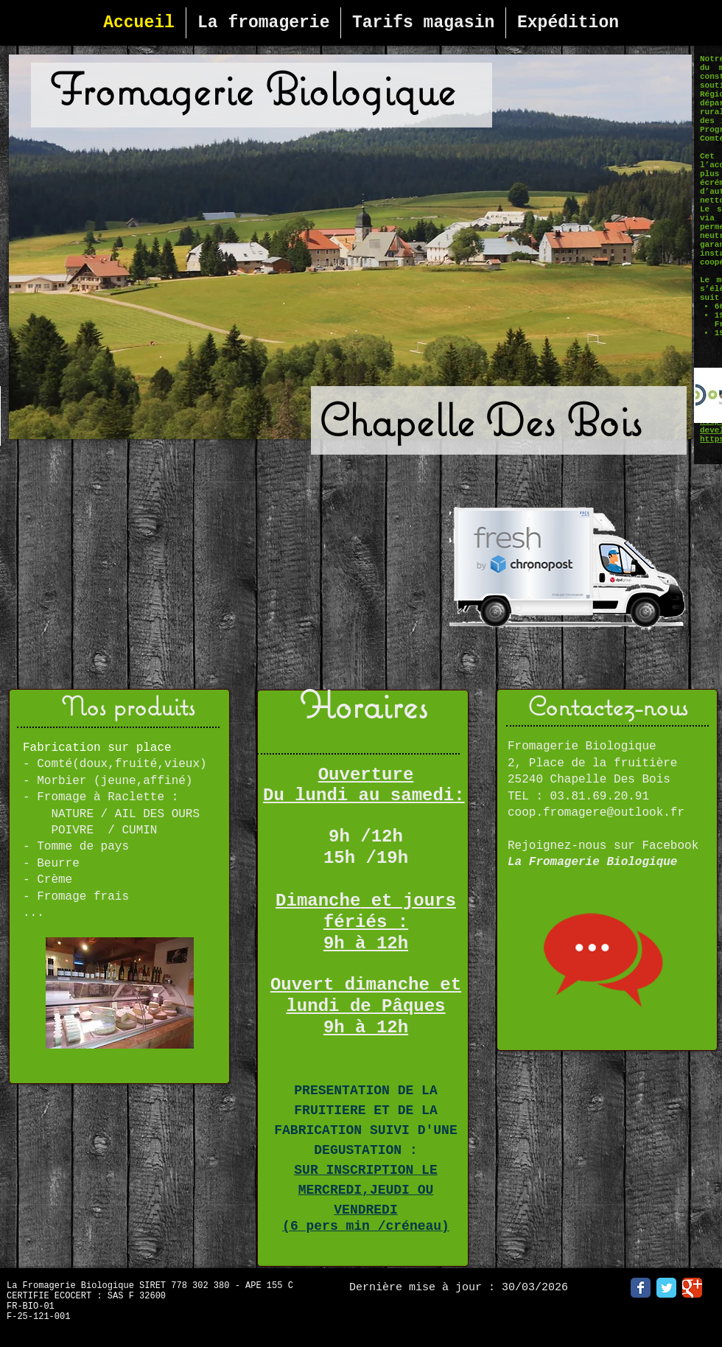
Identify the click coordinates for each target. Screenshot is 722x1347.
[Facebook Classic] (641, 1288)
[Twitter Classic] (666, 1288)
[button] (350, 247)
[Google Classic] (692, 1288)
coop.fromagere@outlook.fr (596, 812)
